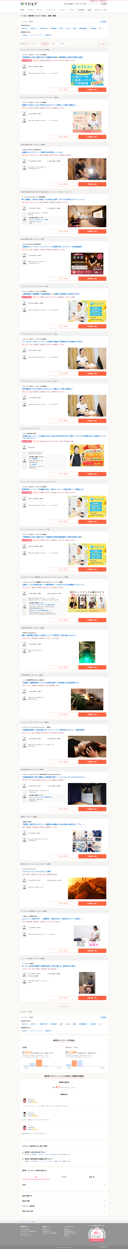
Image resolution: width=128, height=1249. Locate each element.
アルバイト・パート (36, 35)
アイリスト (30, 10)
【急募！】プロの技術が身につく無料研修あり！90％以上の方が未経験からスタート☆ (53, 585)
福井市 (25, 28)
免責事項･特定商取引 (70, 1233)
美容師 (22, 10)
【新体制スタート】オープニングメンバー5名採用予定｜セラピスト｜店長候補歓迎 (52, 247)
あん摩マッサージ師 (100, 10)
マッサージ (72, 10)
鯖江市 (34, 28)
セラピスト (62, 10)
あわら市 (68, 28)
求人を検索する (69, 4)
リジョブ (22, 1221)
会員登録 (103, 4)
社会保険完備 (53, 1154)
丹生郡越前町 (53, 28)
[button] (64, 66)
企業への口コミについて (27, 1235)
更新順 (62, 43)
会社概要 (66, 1235)
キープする (63, 90)
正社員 (25, 35)
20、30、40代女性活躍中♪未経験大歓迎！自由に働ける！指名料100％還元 (48, 966)
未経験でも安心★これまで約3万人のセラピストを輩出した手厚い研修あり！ (49, 105)
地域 (36, 1177)
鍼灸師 (89, 10)
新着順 (53, 43)
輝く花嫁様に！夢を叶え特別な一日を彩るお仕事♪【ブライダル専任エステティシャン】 (53, 199)
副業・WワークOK (43, 1154)
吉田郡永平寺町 (43, 28)
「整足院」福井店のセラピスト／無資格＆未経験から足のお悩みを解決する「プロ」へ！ (54, 824)
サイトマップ (67, 1237)
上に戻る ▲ (103, 1246)
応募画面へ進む (92, 89)
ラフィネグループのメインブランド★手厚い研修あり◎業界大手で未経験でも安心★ (52, 342)
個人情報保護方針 (69, 1231)
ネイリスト (40, 10)
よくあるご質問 (24, 1229)
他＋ (100, 28)
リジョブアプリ (24, 1233)
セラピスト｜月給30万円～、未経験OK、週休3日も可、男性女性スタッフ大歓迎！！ (52, 919)
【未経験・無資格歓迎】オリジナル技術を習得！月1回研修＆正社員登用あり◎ (50, 683)
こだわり (64, 1177)
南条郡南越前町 (83, 28)
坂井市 (61, 28)
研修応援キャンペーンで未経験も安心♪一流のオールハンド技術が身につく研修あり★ (52, 489)
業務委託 (49, 35)
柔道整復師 (81, 10)
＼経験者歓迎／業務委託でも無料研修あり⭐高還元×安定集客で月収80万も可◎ (50, 294)
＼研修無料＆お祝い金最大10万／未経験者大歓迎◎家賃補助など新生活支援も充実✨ (52, 537)
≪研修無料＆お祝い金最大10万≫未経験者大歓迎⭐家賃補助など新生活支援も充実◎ (52, 57)
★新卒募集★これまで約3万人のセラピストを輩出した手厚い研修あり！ (48, 389)
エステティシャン (51, 10)
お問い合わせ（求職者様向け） (29, 1231)
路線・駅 (91, 1177)
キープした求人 (81, 4)
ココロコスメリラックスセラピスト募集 (36, 871)
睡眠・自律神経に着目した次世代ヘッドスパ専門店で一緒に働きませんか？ (49, 635)
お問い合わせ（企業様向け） (50, 1233)
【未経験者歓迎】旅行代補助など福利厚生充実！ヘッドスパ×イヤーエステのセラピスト (53, 777)
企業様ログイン (103, 1)
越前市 (74, 28)
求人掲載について (94, 1)
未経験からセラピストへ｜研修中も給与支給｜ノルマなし (42, 152)
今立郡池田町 (93, 28)
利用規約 (66, 1229)
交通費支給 (33, 1154)
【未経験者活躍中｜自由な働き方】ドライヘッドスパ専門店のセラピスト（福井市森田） (54, 730)
